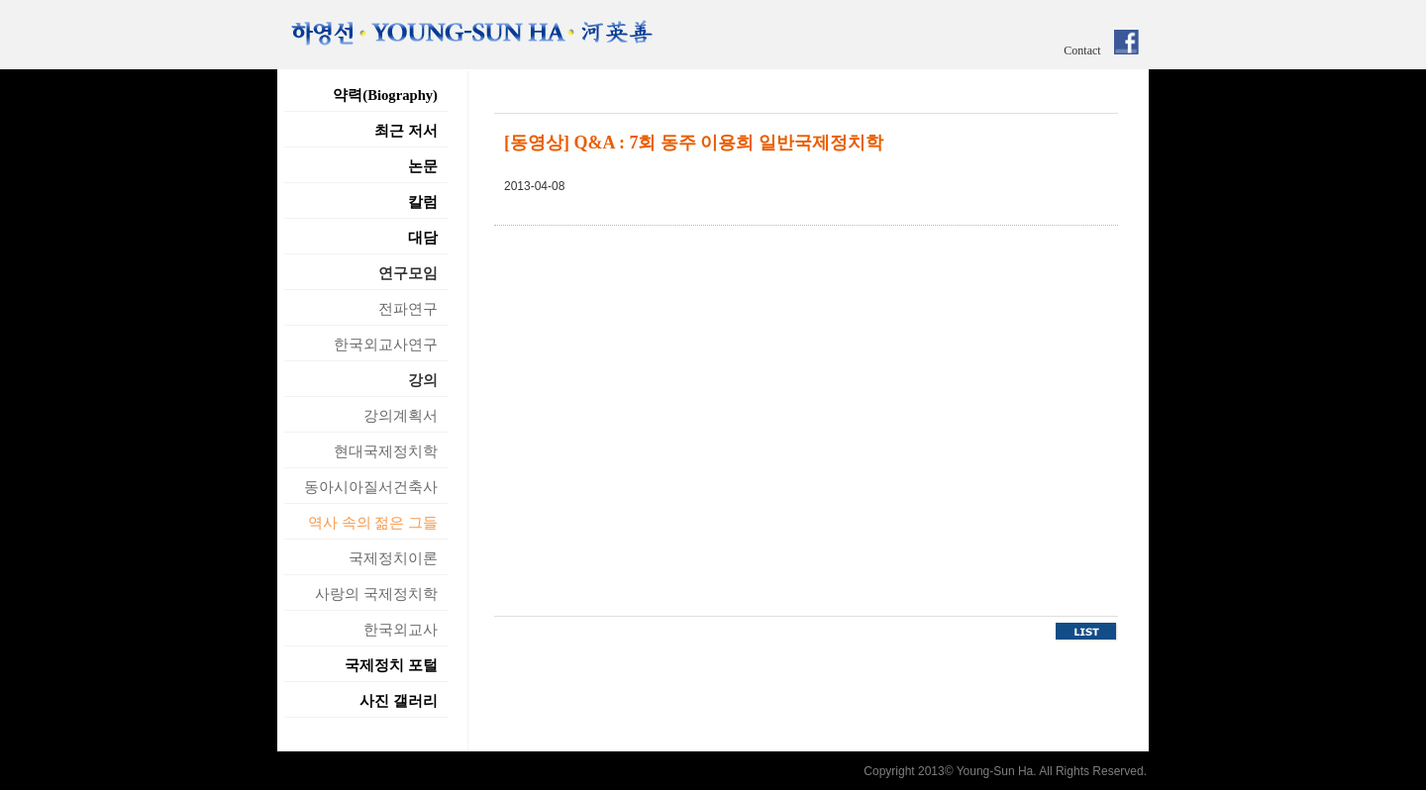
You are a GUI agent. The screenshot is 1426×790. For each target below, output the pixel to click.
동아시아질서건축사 (371, 487)
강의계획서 (400, 416)
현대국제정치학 (386, 451)
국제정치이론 (393, 558)
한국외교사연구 (386, 344)
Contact (1082, 50)
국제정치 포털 (391, 665)
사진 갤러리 (398, 701)
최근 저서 (406, 131)
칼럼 (423, 202)
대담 (423, 238)
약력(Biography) (385, 95)
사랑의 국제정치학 (376, 594)
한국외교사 (400, 630)
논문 (423, 166)
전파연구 (408, 309)
